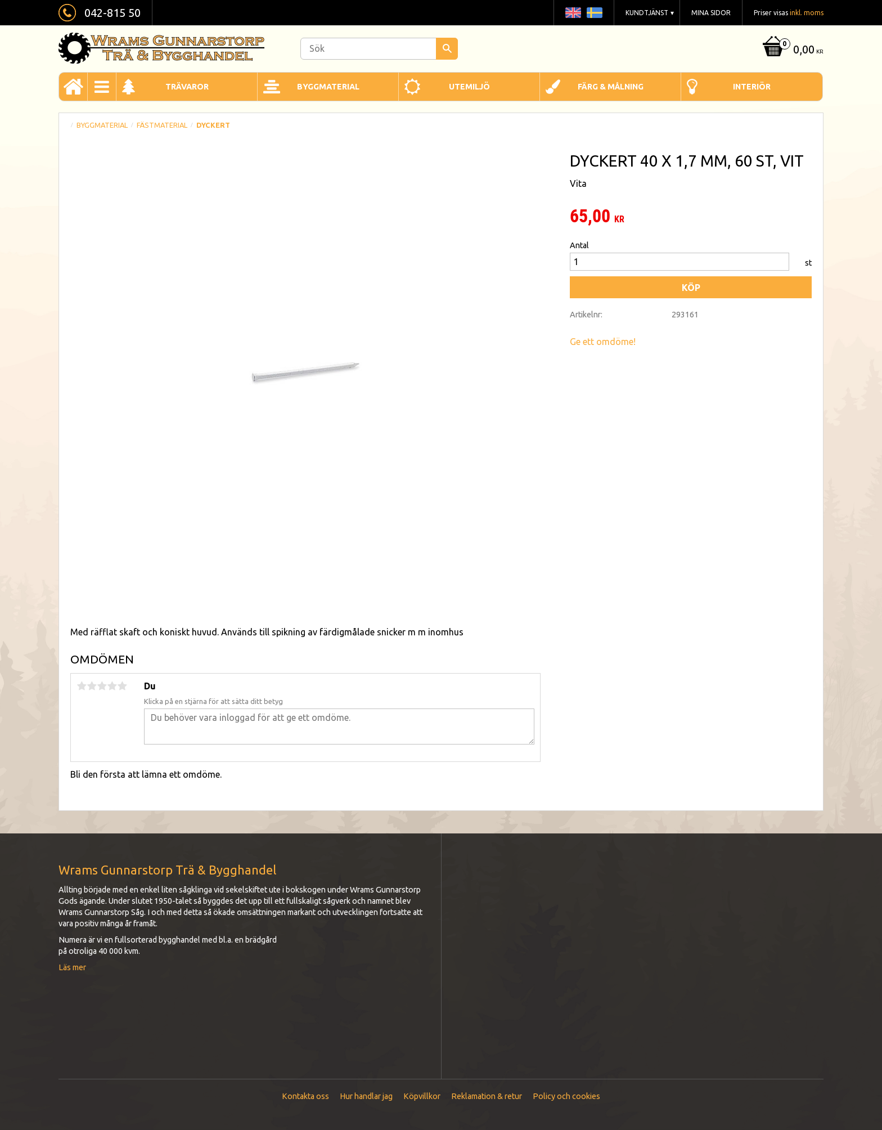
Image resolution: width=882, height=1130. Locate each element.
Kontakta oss (305, 1096)
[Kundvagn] (791, 50)
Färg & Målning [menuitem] (611, 86)
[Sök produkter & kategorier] (379, 49)
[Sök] (447, 49)
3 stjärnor (102, 686)
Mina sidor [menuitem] (711, 12)
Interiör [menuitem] (752, 86)
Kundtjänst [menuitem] (647, 12)
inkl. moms (807, 12)
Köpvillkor (421, 1096)
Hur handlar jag (366, 1096)
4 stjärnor (112, 686)
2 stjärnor (92, 686)
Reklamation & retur (486, 1096)
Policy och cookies (566, 1096)
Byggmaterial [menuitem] (328, 86)
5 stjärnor (122, 686)
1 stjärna (81, 686)
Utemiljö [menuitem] (469, 86)
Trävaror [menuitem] (187, 86)
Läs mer (72, 967)
